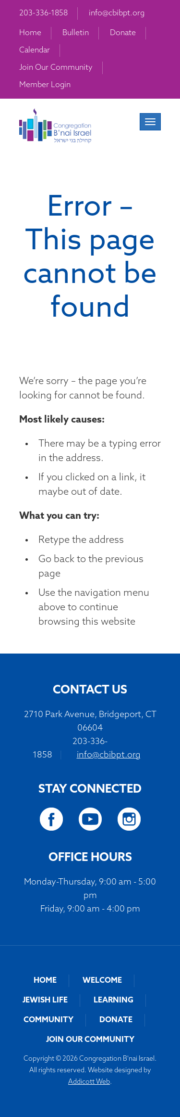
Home (30, 33)
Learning (113, 1000)
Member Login (45, 85)
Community (48, 1020)
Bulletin (75, 33)
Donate (123, 33)
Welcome (102, 981)
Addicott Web (89, 1082)
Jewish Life (45, 1000)
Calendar (34, 50)
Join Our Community (56, 68)
